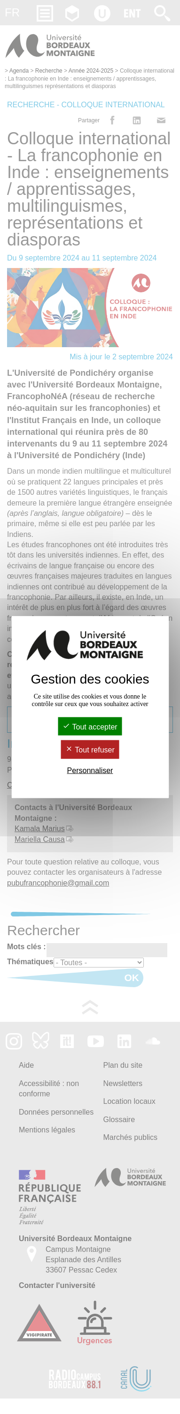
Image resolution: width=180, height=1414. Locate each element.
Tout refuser (90, 750)
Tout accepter (90, 727)
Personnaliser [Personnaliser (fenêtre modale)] (90, 770)
